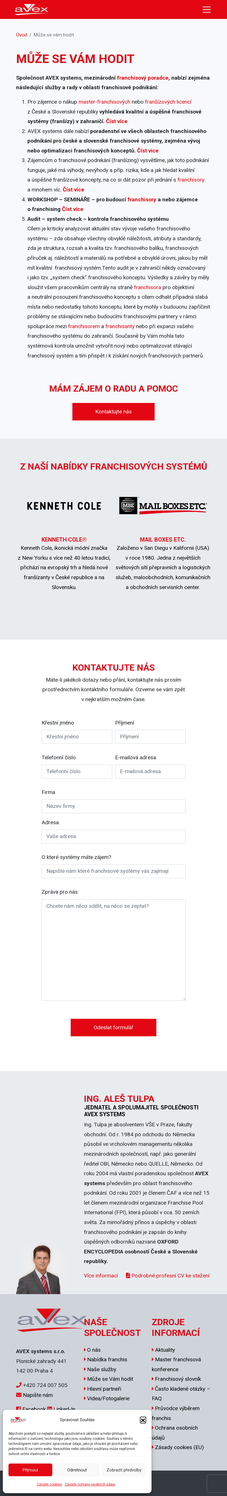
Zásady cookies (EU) (179, 1447)
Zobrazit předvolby (124, 1470)
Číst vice (148, 150)
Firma (48, 792)
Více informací (101, 1275)
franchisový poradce (142, 78)
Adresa (50, 822)
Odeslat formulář (113, 1027)
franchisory (191, 179)
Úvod (21, 35)
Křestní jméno (58, 722)
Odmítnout (77, 1470)
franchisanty (120, 326)
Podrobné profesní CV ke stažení (167, 1275)
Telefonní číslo (59, 757)
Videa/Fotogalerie (108, 1398)
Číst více (116, 121)
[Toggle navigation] (206, 9)
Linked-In (64, 1409)
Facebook (34, 1409)
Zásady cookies (49, 1484)
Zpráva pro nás (60, 892)
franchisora (147, 287)
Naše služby (101, 1369)
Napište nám (38, 1395)
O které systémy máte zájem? (76, 857)
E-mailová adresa (135, 757)
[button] (143, 1420)
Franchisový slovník (178, 1379)
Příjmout (30, 1470)
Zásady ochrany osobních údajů (90, 1484)
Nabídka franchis (107, 1359)
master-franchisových (104, 102)
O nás (94, 1350)
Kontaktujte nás (113, 411)
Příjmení (124, 722)
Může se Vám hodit (110, 1379)
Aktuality (165, 1350)
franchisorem (84, 326)
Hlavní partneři (104, 1389)
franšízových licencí (168, 102)
